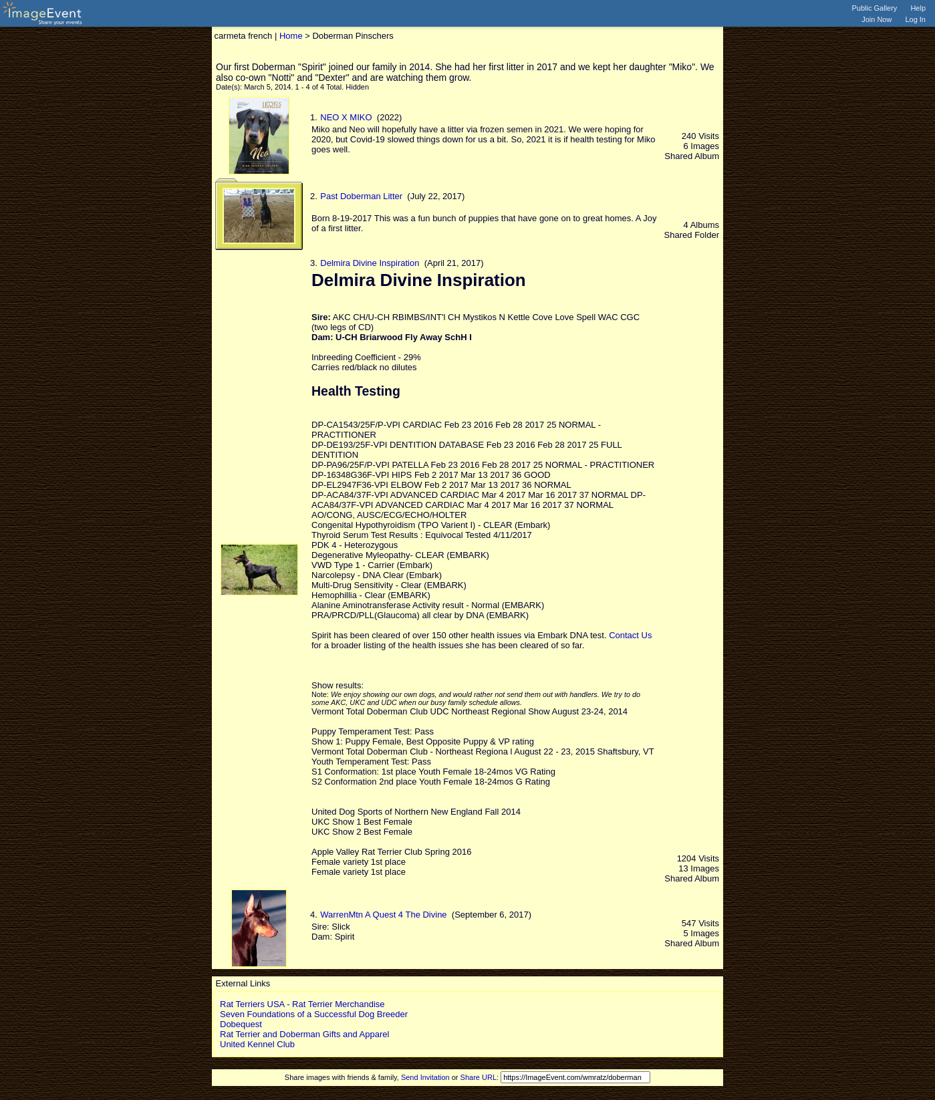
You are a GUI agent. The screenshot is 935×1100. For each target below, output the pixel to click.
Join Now (876, 19)
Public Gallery (875, 8)
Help (918, 8)
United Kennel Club (257, 1044)
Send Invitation (425, 1077)
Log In (915, 19)
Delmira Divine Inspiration (369, 263)
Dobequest (241, 1024)
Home (291, 36)
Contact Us (630, 635)
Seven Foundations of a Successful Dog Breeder (314, 1014)
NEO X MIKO (346, 117)
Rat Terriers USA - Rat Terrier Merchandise (302, 1004)
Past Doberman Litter (361, 196)
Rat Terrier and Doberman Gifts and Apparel (304, 1034)
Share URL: (479, 1077)
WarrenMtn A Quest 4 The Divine (383, 915)
